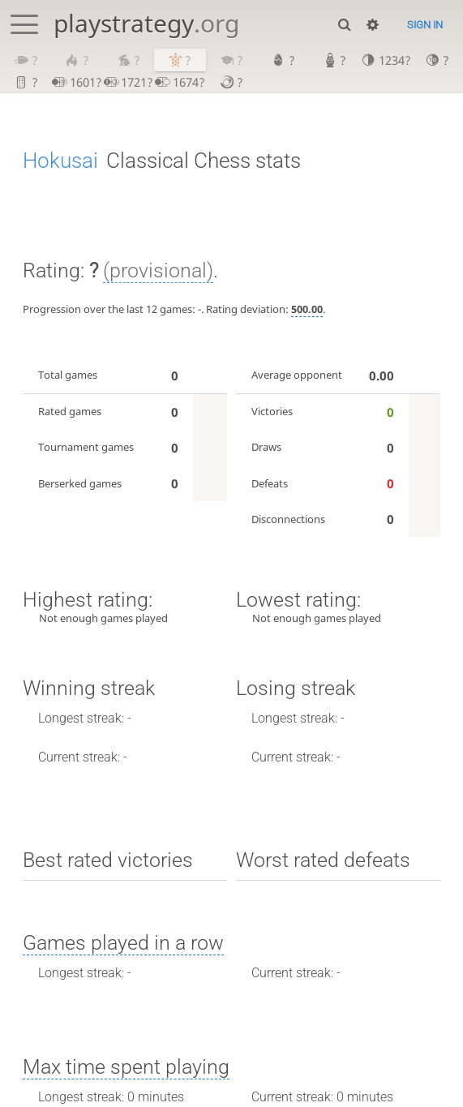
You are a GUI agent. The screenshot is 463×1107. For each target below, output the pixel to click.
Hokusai (60, 160)
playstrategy (146, 23)
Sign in (425, 25)
